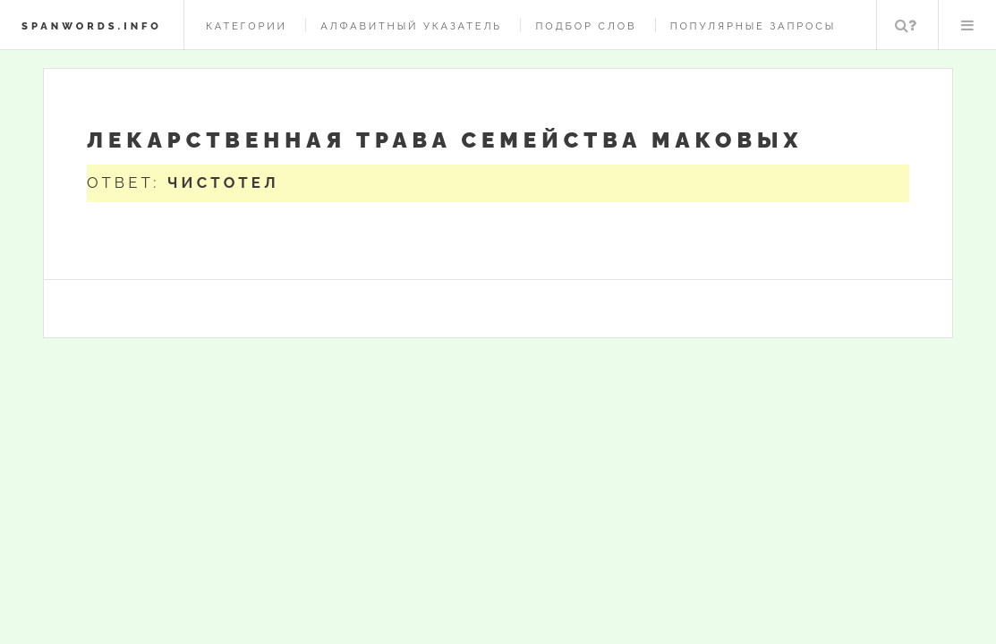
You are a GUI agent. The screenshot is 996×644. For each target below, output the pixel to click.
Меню (967, 25)
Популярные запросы (753, 26)
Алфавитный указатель (411, 26)
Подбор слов (585, 26)
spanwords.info (91, 26)
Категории (246, 26)
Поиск (905, 25)
